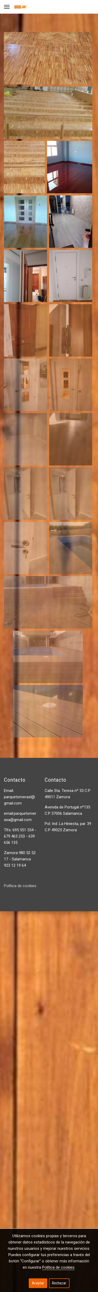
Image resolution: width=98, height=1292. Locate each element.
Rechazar (59, 1283)
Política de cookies (20, 885)
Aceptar (38, 1283)
